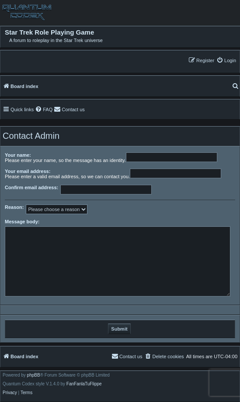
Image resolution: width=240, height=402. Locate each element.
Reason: (14, 207)
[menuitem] (226, 60)
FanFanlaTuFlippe (84, 384)
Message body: (22, 221)
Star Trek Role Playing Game (49, 32)
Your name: (18, 155)
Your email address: (27, 171)
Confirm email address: (31, 187)
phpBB (33, 375)
